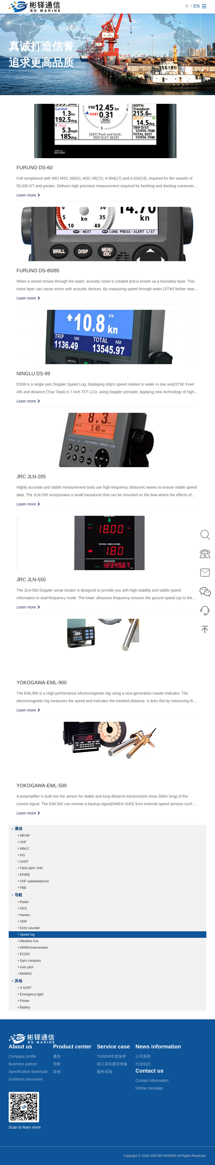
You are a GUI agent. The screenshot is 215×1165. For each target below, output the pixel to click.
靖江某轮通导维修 (112, 1064)
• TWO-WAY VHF (30, 868)
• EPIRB (24, 875)
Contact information (151, 1080)
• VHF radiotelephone (33, 881)
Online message (149, 1088)
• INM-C (23, 849)
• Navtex (24, 915)
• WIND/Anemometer (33, 948)
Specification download (28, 1071)
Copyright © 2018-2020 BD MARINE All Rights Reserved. (165, 1156)
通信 (57, 1056)
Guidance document (26, 1079)
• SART (23, 862)
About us (20, 1047)
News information (158, 1047)
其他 (57, 1071)
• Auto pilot (25, 967)
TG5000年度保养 (111, 1056)
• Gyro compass (29, 961)
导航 (57, 1064)
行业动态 (143, 1064)
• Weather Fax (28, 941)
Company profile (22, 1056)
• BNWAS (25, 974)
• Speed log (26, 934)
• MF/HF (24, 836)
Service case (113, 1047)
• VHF (22, 842)
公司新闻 (143, 1056)
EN (197, 6)
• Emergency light (30, 994)
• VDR (22, 921)
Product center (72, 1047)
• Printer (24, 1001)
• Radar (23, 902)
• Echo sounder (29, 928)
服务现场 (104, 1071)
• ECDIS (24, 954)
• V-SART (25, 988)
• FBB (22, 888)
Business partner (23, 1064)
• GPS (22, 908)
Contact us (149, 1071)
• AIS (21, 855)
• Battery (24, 1007)
